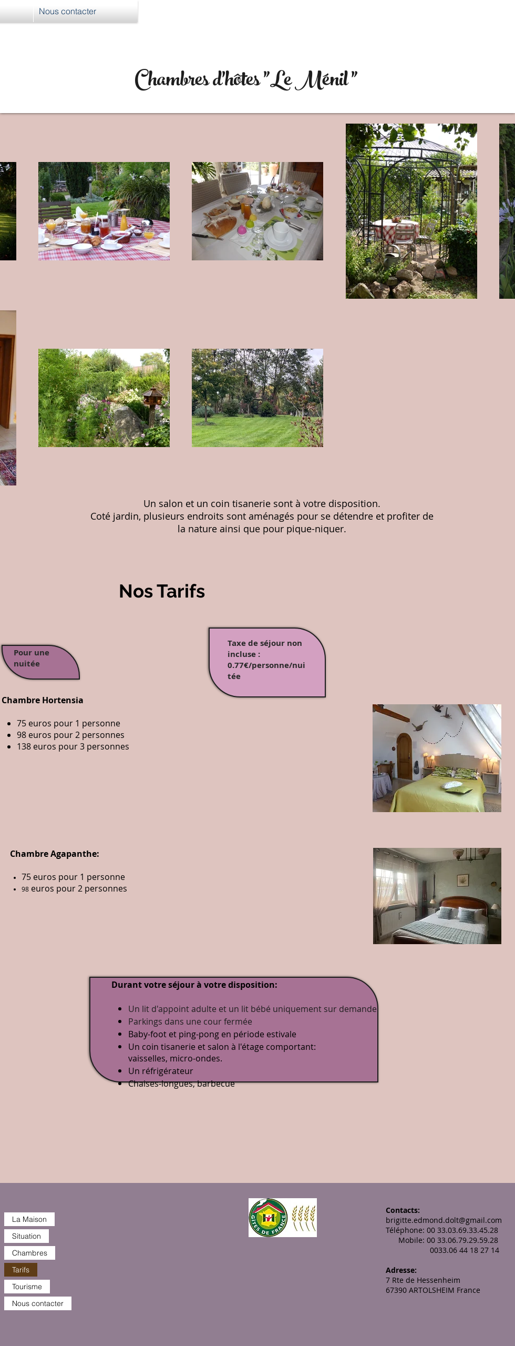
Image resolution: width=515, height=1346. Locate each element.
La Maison (29, 1219)
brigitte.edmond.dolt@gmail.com (444, 1220)
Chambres (29, 1253)
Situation (26, 1236)
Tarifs (20, 1269)
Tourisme (27, 1286)
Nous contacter (38, 1303)
